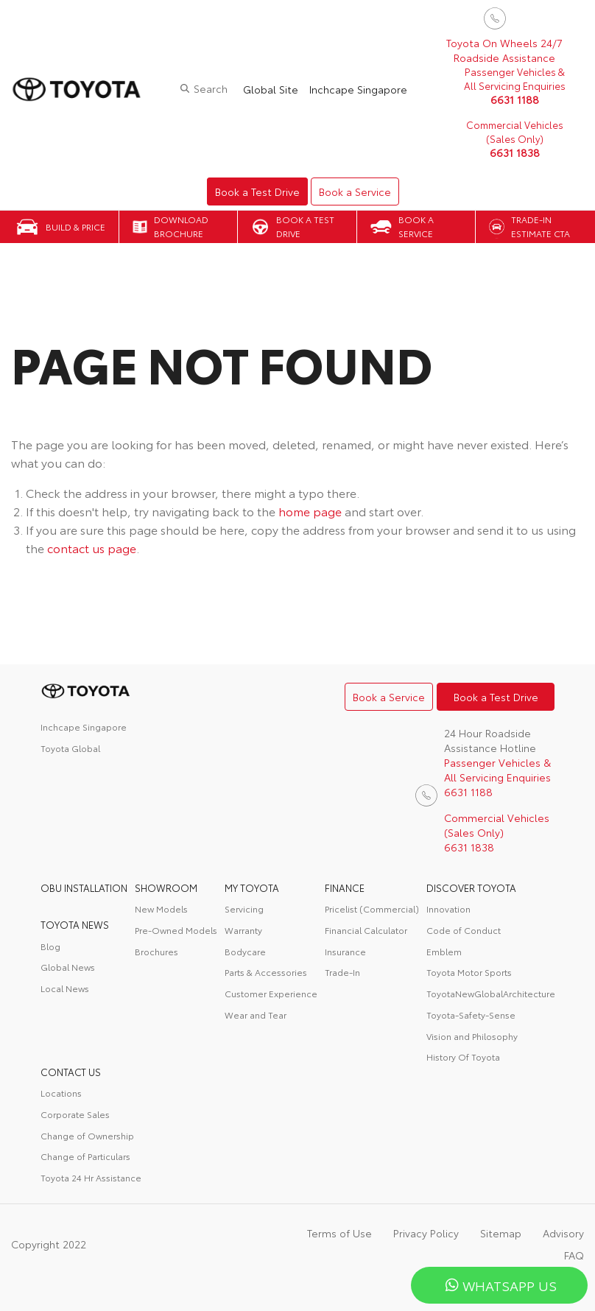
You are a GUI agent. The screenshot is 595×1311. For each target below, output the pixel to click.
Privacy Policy (426, 1233)
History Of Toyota (463, 1056)
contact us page (91, 547)
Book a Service (355, 191)
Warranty (243, 930)
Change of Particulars (85, 1156)
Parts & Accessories (266, 972)
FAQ (574, 1255)
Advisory (563, 1233)
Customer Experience (271, 993)
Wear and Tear (255, 1014)
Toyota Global (70, 748)
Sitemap (500, 1233)
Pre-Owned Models (176, 930)
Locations (61, 1092)
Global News (68, 966)
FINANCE (345, 887)
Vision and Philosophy (472, 1036)
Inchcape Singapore (358, 89)
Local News (65, 988)
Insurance (345, 951)
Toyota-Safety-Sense (470, 1014)
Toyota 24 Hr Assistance (91, 1177)
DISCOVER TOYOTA (471, 887)
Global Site (270, 89)
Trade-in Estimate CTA (540, 226)
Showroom (166, 887)
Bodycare (245, 951)
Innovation (448, 908)
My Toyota (252, 887)
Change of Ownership (87, 1135)
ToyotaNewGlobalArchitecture (490, 993)
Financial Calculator (366, 930)
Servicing (244, 908)
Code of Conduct (463, 930)
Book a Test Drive (257, 191)
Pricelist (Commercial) (372, 908)
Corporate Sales (75, 1114)
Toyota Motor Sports (469, 972)
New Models (161, 908)
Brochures (156, 951)
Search (211, 88)
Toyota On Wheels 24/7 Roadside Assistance (504, 50)
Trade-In (342, 972)
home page (310, 510)
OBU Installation (84, 887)
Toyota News (75, 924)
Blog (50, 946)
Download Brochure (181, 226)
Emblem (444, 951)
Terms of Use (339, 1233)
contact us (71, 1071)
